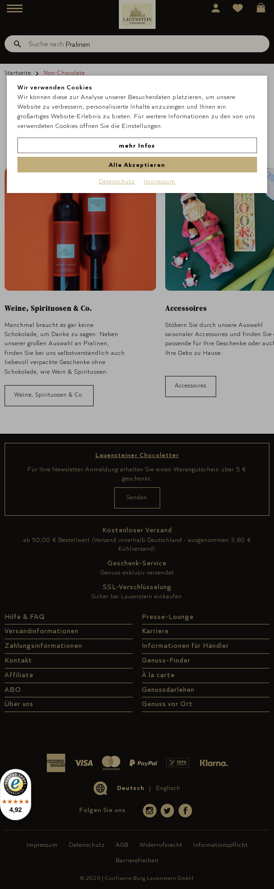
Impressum (159, 181)
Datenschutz (117, 181)
